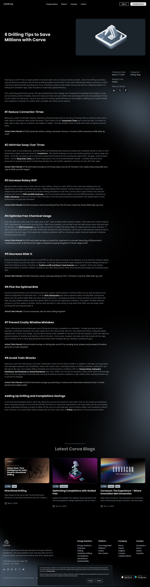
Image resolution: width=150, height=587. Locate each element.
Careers (121, 554)
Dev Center (103, 554)
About (120, 546)
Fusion (101, 551)
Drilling (80, 551)
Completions (82, 556)
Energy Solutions (52, 4)
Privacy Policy (51, 571)
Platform (64, 4)
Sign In (124, 4)
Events (121, 548)
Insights (121, 551)
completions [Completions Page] (42, 154)
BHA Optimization (52, 296)
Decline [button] (99, 581)
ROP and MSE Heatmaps (33, 194)
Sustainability (83, 561)
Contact (83, 4)
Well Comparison (26, 227)
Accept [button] (90, 581)
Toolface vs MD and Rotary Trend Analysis (56, 265)
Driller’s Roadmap (12, 197)
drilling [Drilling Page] (69, 410)
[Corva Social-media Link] (4, 570)
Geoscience (82, 559)
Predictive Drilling (84, 554)
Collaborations (124, 556)
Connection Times (69, 121)
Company (73, 4)
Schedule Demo (138, 4)
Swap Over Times (24, 159)
